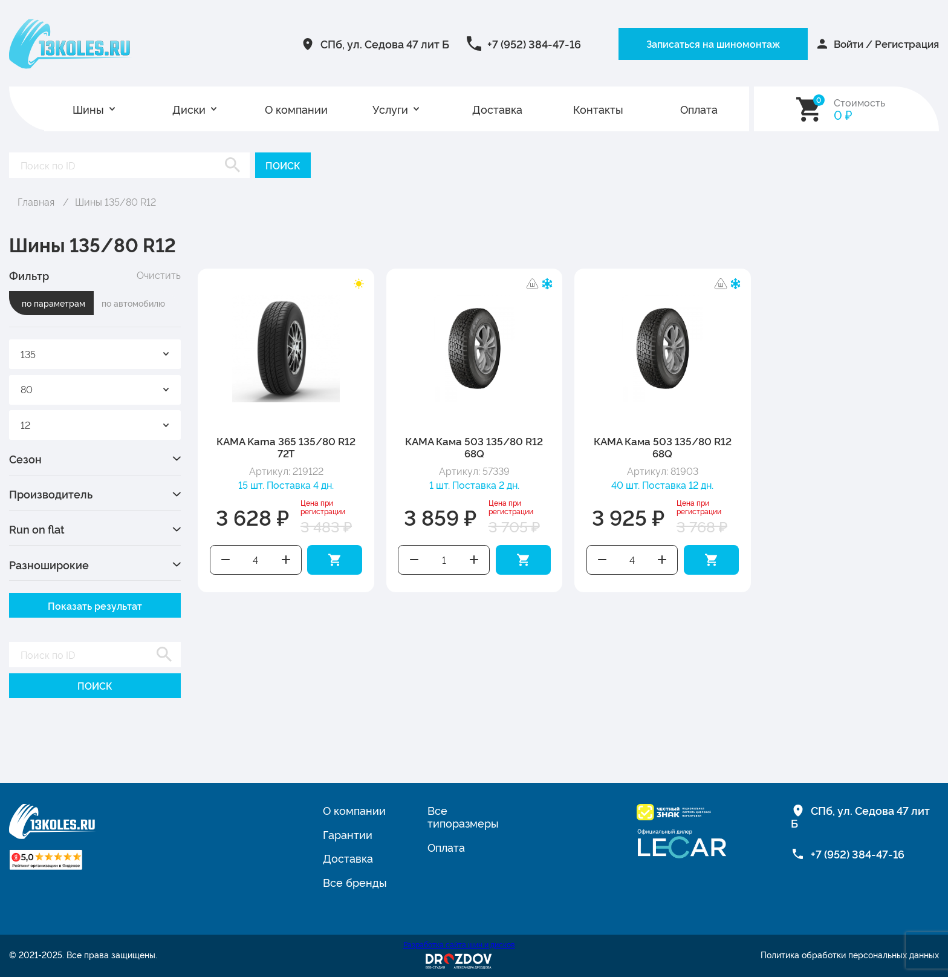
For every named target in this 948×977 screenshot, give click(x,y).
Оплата (699, 109)
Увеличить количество (285, 560)
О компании (296, 109)
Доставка (497, 109)
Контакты (598, 109)
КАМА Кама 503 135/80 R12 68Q (474, 447)
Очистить (159, 275)
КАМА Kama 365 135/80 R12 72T (286, 447)
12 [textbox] (25, 424)
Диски (189, 109)
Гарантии (347, 834)
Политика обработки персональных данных (850, 954)
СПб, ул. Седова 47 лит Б (357, 43)
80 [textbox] (27, 389)
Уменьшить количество (225, 560)
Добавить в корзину (334, 560)
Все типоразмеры (463, 816)
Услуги (390, 109)
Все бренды (355, 882)
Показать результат (95, 605)
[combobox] (95, 354)
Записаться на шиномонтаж (687, 43)
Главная (36, 201)
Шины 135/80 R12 (115, 201)
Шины (88, 109)
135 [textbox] (28, 354)
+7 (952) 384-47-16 (507, 43)
